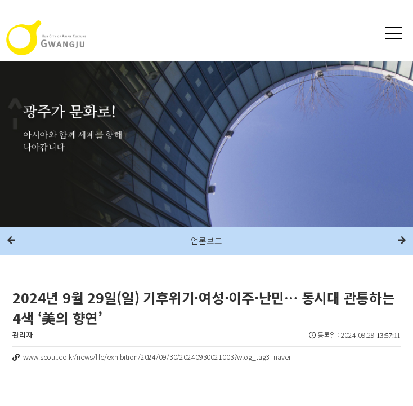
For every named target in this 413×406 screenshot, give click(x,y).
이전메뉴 (11, 241)
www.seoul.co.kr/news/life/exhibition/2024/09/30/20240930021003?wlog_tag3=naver (156, 357)
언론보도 (206, 240)
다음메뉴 (401, 241)
